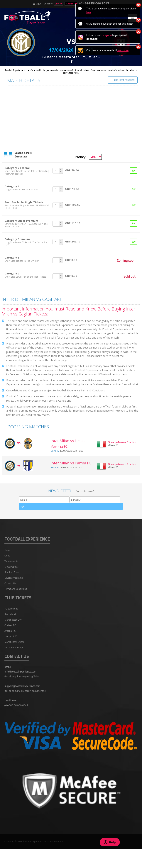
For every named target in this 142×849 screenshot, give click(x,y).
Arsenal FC (10, 630)
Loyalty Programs (13, 577)
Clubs (7, 555)
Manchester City (12, 619)
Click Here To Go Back (124, 80)
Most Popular (11, 566)
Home (7, 550)
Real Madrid (10, 614)
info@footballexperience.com (20, 671)
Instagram (106, 35)
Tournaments (11, 561)
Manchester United (14, 641)
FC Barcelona (11, 608)
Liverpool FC (10, 636)
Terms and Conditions (15, 588)
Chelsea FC (10, 625)
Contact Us (10, 583)
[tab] (71, 171)
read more (123, 50)
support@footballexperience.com (22, 686)
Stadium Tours (11, 572)
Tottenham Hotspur (14, 647)
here (88, 12)
